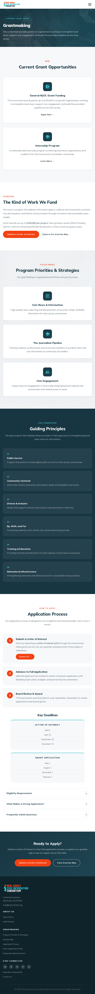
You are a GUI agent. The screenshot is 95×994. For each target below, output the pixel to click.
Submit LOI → (25, 657)
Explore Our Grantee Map (56, 234)
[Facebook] (11, 967)
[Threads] (29, 967)
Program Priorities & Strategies (15, 935)
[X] (23, 967)
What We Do (8, 917)
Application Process (11, 944)
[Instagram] (17, 967)
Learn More (47, 161)
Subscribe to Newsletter (13, 972)
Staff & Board (8, 922)
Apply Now (47, 114)
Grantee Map (8, 939)
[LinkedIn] (5, 967)
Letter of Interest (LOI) (48, 643)
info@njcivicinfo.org (12, 905)
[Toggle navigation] (90, 4)
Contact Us (7, 977)
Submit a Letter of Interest (21, 234)
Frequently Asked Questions (14, 953)
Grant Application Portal (13, 949)
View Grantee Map (66, 862)
